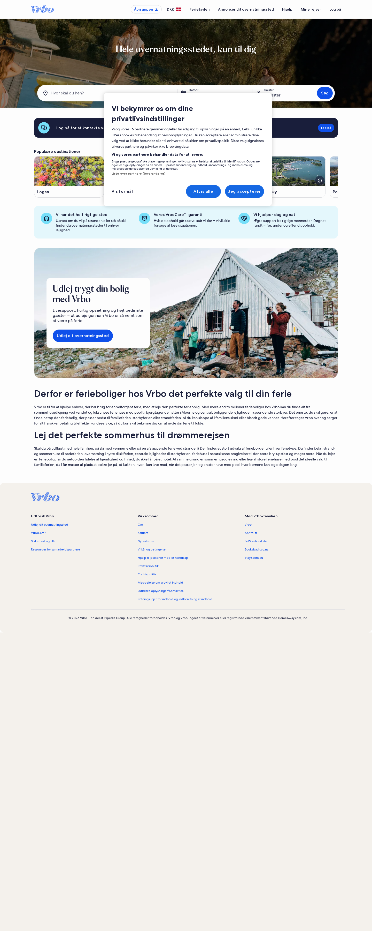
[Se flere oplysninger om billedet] (246, 180)
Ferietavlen (200, 9)
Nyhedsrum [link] (146, 541)
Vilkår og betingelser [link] (152, 549)
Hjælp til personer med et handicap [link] (163, 558)
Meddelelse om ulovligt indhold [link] (160, 582)
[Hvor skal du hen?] (108, 93)
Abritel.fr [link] (251, 533)
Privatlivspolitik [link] (148, 566)
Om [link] (140, 525)
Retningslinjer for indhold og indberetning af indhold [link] (175, 599)
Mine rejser (311, 9)
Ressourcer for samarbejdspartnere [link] (55, 549)
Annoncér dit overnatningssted (246, 9)
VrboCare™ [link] (39, 533)
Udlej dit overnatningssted (83, 335)
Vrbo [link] (248, 525)
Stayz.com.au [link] (254, 558)
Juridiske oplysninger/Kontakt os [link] (160, 591)
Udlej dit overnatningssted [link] (49, 525)
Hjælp (287, 9)
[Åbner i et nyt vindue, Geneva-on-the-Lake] (143, 177)
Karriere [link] (143, 533)
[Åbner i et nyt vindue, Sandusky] (291, 177)
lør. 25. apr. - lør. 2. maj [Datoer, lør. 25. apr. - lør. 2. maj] (210, 95)
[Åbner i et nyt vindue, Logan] (69, 177)
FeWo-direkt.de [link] (256, 541)
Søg (325, 93)
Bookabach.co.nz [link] (256, 549)
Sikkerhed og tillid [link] (44, 541)
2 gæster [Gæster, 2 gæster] (272, 95)
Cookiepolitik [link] (147, 574)
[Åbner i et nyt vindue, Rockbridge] (217, 177)
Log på (335, 9)
